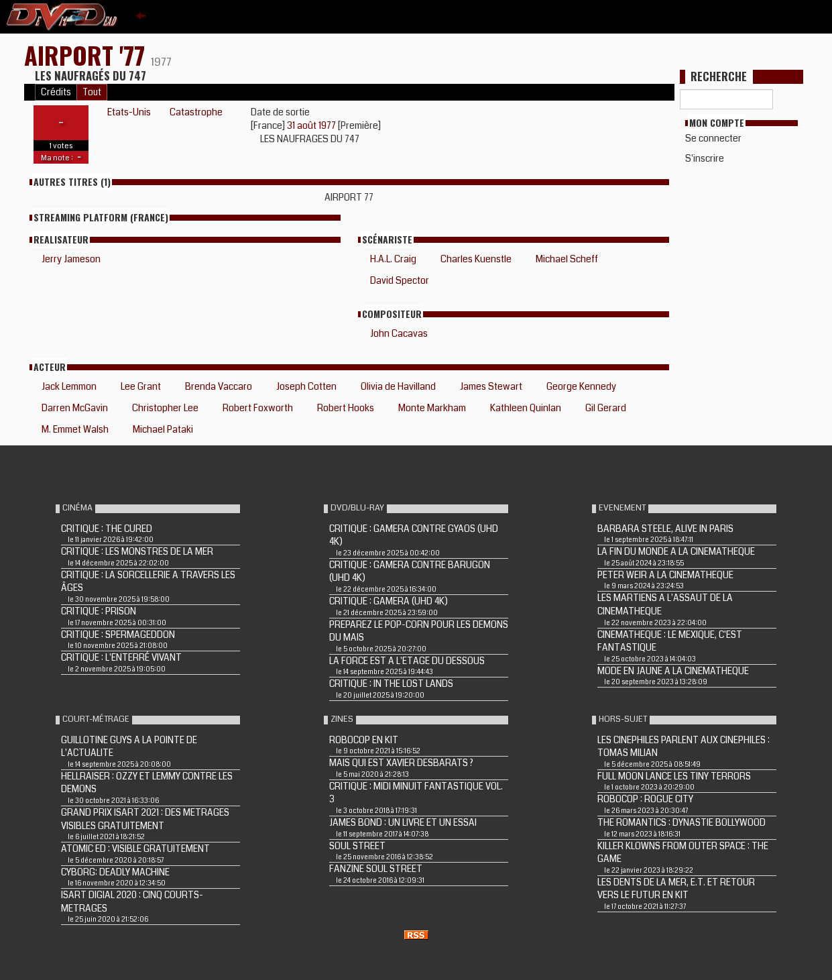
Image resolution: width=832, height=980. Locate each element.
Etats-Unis (129, 112)
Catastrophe (196, 112)
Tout (91, 92)
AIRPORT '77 (87, 54)
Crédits (56, 92)
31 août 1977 (312, 125)
